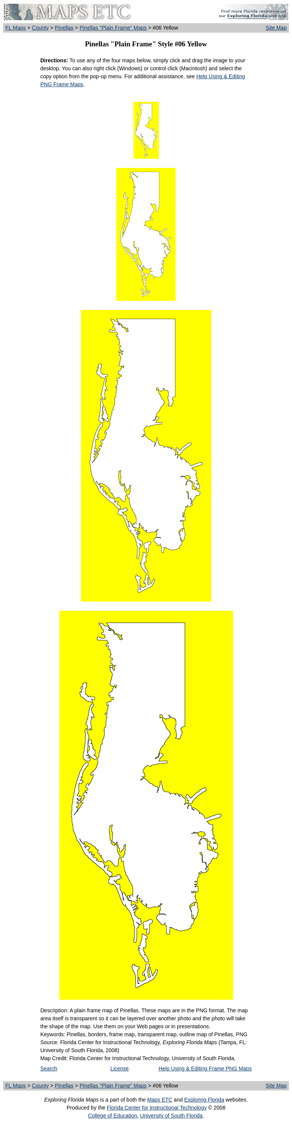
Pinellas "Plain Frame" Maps (112, 28)
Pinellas (64, 28)
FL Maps (15, 28)
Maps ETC (159, 1100)
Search (48, 1068)
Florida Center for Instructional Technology (157, 1108)
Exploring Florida (204, 1100)
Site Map (276, 28)
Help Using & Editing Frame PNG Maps (205, 1068)
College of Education (112, 1116)
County (40, 28)
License (119, 1068)
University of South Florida (171, 1116)
